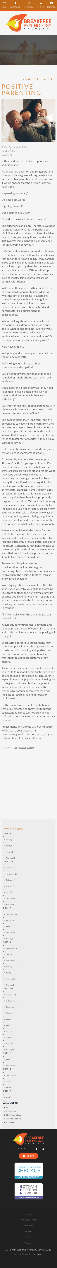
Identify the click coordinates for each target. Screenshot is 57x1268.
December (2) (11, 810)
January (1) (10, 847)
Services (28, 1174)
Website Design (21, 1196)
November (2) (11, 857)
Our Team (28, 1168)
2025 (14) (8, 804)
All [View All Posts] (7, 1050)
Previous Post (31, 79)
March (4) (9, 986)
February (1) (10, 875)
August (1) (10, 956)
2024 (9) (7, 850)
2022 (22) (8, 931)
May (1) (9, 909)
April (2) (9, 1040)
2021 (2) (7, 996)
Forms (28, 1180)
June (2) (9, 968)
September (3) (11, 863)
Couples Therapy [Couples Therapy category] (13, 1061)
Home (28, 1156)
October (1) (10, 823)
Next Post (47, 79)
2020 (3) (7, 1012)
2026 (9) (7, 776)
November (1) (11, 816)
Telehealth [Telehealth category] (10, 1065)
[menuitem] (28, 1157)
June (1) (9, 869)
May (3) (9, 835)
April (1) (9, 915)
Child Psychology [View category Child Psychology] (26, 747)
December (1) (11, 937)
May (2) (9, 782)
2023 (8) (7, 885)
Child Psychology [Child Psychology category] (13, 1057)
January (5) (10, 992)
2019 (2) (7, 1034)
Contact (28, 1186)
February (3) (10, 801)
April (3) (9, 788)
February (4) (10, 841)
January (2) (10, 881)
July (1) (8, 1030)
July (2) (8, 962)
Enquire (30, 1098)
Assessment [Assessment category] (11, 1054)
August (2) (10, 829)
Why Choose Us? (28, 1162)
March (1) (9, 795)
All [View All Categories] (15, 747)
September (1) (11, 903)
